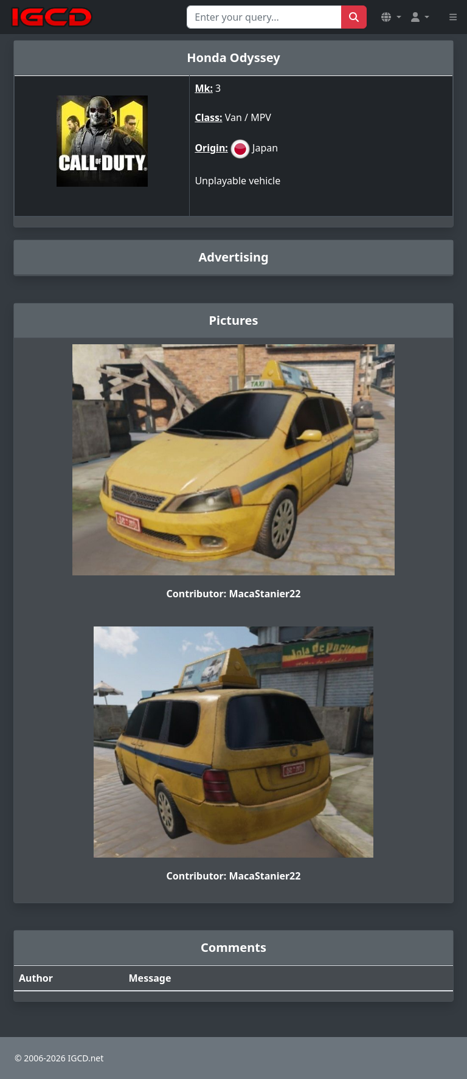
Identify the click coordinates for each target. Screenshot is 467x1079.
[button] (391, 17)
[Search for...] (264, 17)
